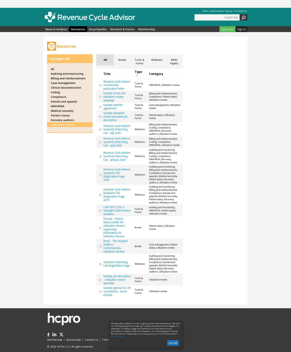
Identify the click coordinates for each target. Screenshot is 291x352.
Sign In (241, 29)
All (105, 60)
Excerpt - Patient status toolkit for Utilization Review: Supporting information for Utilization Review (114, 227)
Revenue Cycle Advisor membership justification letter (116, 85)
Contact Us (241, 11)
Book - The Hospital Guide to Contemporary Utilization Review (115, 246)
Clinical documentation (66, 87)
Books (122, 60)
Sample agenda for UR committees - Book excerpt (116, 291)
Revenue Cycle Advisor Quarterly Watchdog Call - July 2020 (116, 129)
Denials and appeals (64, 101)
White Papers (174, 61)
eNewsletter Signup (221, 11)
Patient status (60, 115)
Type (138, 73)
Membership (146, 29)
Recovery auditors (62, 120)
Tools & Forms (139, 61)
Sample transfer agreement (112, 106)
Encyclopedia (98, 29)
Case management (63, 83)
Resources (78, 29)
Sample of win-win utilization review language (114, 96)
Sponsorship (73, 339)
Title (107, 74)
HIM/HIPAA (57, 106)
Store (205, 11)
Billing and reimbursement (68, 78)
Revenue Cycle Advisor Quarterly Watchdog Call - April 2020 (116, 142)
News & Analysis (56, 29)
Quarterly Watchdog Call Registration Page (116, 263)
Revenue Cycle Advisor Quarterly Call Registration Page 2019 (116, 195)
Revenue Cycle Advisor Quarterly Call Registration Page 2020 (116, 175)
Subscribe (227, 29)
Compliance (58, 97)
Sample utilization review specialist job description (115, 116)
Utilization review (62, 124)
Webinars (156, 60)
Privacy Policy (117, 336)
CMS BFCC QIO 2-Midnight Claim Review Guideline (116, 210)
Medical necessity (62, 111)
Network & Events (122, 29)
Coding (55, 92)
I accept (173, 343)
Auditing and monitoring (67, 73)
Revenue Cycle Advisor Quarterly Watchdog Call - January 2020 (116, 156)
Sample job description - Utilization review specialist (117, 279)
